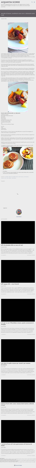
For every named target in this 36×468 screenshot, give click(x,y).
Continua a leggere (31, 255)
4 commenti (3, 334)
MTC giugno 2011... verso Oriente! (10, 284)
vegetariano (14, 178)
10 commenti (3, 415)
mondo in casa (3, 178)
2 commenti (3, 455)
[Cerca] (32, 1)
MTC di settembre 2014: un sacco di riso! (12, 245)
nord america (9, 178)
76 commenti (3, 255)
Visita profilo (18, 216)
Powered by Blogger (18, 465)
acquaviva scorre (10, 2)
